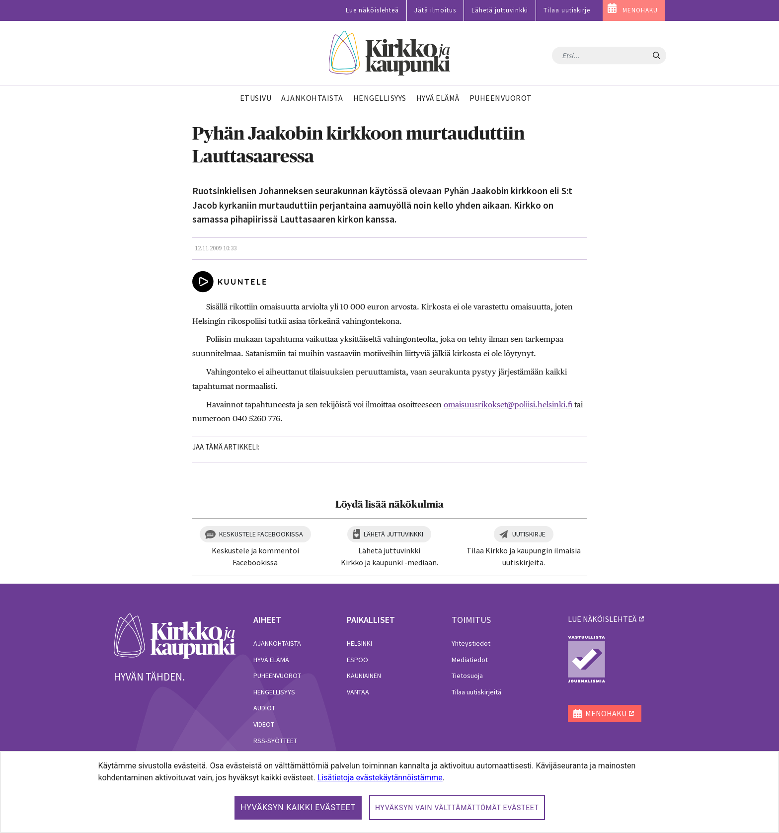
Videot (263, 724)
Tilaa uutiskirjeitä (476, 691)
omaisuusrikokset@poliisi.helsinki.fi (508, 404)
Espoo (357, 659)
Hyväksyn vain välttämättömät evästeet (457, 808)
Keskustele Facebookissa (261, 534)
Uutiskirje (528, 534)
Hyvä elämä (271, 659)
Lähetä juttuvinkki (499, 10)
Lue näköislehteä (372, 10)
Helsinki (359, 643)
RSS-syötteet (275, 740)
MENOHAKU (640, 10)
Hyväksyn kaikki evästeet (298, 807)
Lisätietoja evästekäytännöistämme (380, 777)
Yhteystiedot (471, 643)
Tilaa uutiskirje (567, 10)
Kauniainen (364, 675)
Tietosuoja (467, 675)
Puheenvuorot (277, 675)
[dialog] (389, 792)
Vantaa (358, 691)
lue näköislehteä (602, 619)
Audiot (264, 707)
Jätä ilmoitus (435, 10)
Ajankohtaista (277, 643)
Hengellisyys (274, 691)
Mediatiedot (470, 659)
